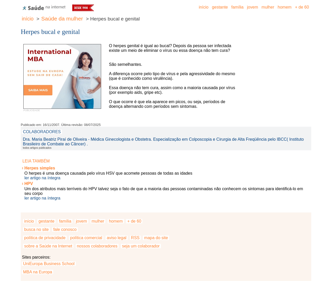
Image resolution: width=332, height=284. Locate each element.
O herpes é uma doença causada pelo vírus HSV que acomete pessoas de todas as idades (108, 173)
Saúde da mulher (62, 19)
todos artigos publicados (37, 147)
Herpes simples (39, 168)
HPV (28, 183)
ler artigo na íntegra (42, 178)
